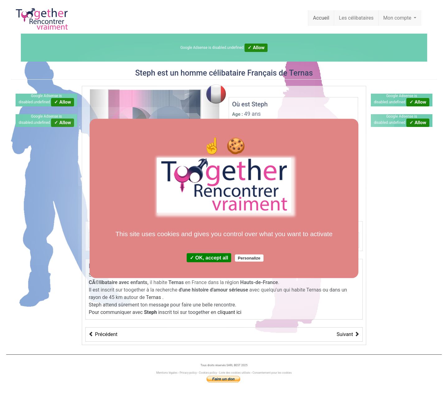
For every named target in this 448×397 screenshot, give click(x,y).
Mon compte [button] (398, 18)
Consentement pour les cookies (272, 372)
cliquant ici (229, 312)
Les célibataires (356, 18)
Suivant (345, 334)
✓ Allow (256, 47)
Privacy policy (188, 372)
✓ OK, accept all (209, 257)
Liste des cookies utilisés (234, 372)
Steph (145, 72)
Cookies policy (208, 372)
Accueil (321, 18)
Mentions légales (167, 372)
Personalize (249, 258)
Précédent (106, 334)
